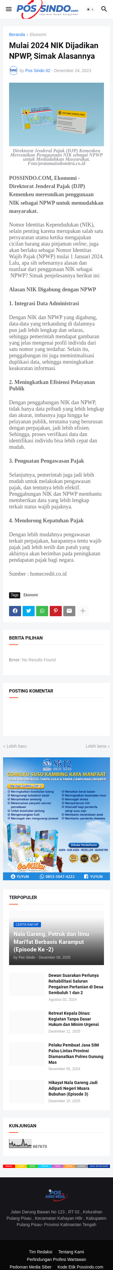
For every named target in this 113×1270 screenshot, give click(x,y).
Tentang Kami (71, 1251)
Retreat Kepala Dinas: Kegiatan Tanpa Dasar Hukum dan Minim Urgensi (74, 1019)
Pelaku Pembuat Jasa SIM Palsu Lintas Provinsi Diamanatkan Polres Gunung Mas (76, 1054)
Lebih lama (96, 746)
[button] (8, 9)
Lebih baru (17, 746)
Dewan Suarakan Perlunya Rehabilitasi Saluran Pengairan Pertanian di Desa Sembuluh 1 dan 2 (76, 984)
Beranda (17, 34)
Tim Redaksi (40, 1251)
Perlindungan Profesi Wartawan (56, 1259)
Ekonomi (38, 34)
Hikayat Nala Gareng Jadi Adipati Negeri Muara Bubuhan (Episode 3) (73, 1088)
